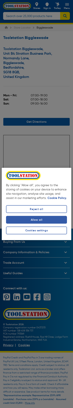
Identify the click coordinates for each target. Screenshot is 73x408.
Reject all (36, 209)
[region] (36, 204)
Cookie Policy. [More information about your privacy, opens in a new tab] (57, 198)
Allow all (36, 219)
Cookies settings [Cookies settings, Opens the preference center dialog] (36, 230)
